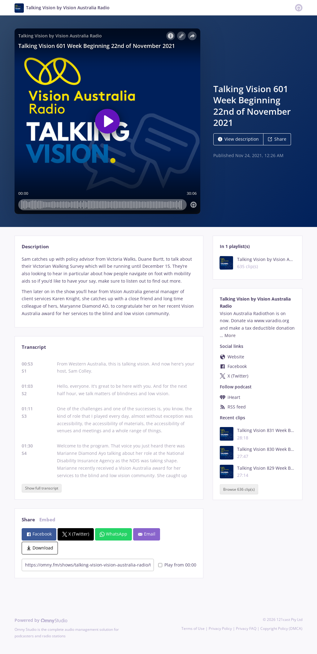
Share (277, 139)
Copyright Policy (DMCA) (281, 628)
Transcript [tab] (34, 347)
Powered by (41, 620)
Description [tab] (35, 246)
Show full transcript (41, 488)
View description (238, 139)
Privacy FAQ (246, 628)
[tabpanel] (109, 286)
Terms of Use (193, 628)
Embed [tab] (47, 519)
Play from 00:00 (177, 565)
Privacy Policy (220, 628)
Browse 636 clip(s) (239, 489)
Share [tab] (28, 519)
